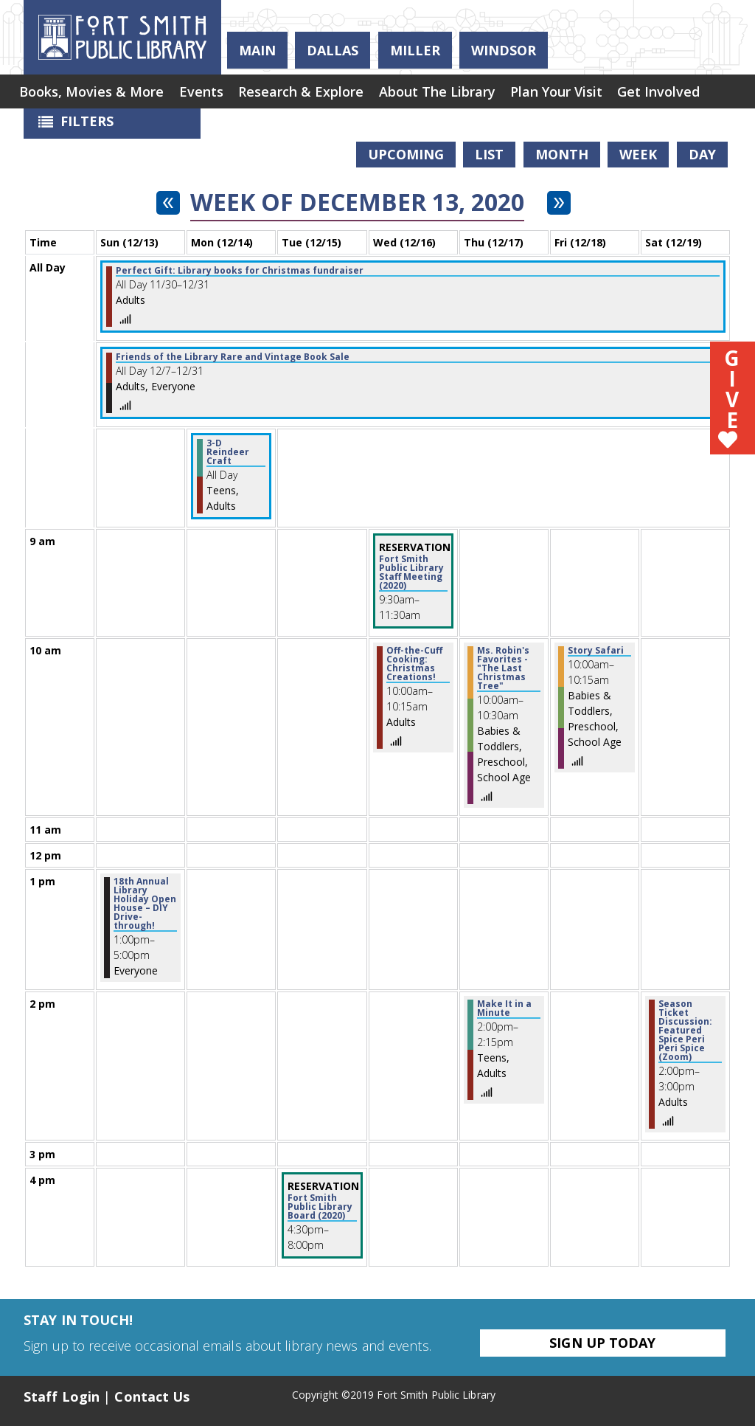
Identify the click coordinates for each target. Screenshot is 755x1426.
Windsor (503, 50)
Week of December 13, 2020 (357, 202)
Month (561, 154)
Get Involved (673, 92)
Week (638, 154)
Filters (72, 125)
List (489, 154)
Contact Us (151, 1396)
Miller (415, 50)
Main (257, 50)
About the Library (446, 92)
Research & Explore (307, 92)
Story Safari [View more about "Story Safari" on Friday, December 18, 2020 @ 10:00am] (596, 650)
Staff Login (62, 1396)
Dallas (332, 50)
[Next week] (559, 203)
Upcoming (406, 154)
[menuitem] (93, 92)
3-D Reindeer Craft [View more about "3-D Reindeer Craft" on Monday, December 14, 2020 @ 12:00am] (227, 452)
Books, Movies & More (93, 92)
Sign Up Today (602, 1342)
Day (702, 154)
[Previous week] (168, 203)
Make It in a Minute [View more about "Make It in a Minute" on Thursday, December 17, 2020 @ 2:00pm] (504, 1008)
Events (205, 92)
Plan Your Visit (568, 92)
